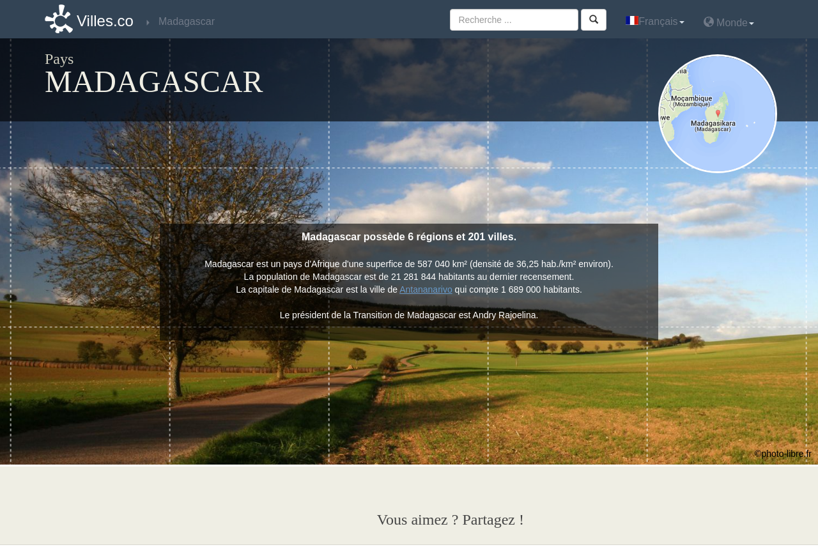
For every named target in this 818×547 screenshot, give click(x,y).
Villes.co (105, 20)
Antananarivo (425, 289)
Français (655, 21)
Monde (729, 22)
